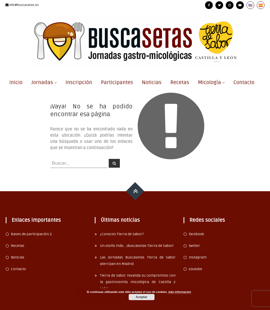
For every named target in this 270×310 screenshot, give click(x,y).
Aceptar (141, 297)
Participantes (117, 82)
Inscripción (78, 82)
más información (179, 291)
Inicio (16, 82)
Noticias (152, 82)
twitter (194, 245)
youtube (195, 269)
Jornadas (42, 82)
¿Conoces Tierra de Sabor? (122, 234)
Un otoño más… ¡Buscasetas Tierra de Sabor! (136, 245)
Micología (209, 82)
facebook (196, 234)
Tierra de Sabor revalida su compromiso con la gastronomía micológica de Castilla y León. (138, 282)
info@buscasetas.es (24, 5)
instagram (198, 257)
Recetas (179, 82)
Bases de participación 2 (31, 234)
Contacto (243, 82)
